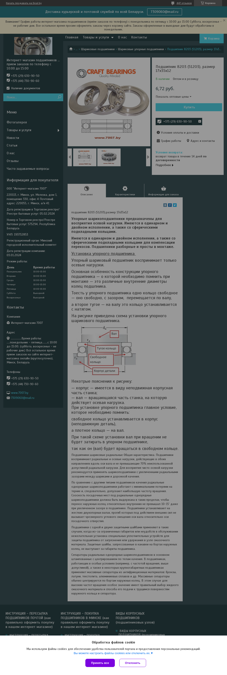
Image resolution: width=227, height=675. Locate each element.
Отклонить (132, 663)
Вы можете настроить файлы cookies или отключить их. (112, 653)
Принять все (100, 663)
